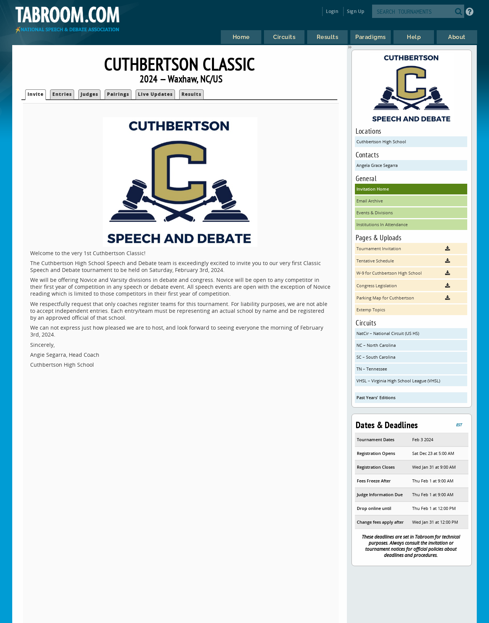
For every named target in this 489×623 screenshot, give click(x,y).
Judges (89, 94)
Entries (62, 94)
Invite (36, 94)
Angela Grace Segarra (377, 165)
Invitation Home (372, 189)
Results (191, 94)
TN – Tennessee (371, 369)
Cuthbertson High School (381, 141)
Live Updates (155, 94)
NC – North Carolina (376, 345)
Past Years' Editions (375, 397)
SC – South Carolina (375, 357)
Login (332, 11)
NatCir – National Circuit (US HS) (387, 333)
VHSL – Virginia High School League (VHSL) (398, 381)
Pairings (118, 94)
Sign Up (355, 11)
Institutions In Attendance (382, 224)
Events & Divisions (374, 212)
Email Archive (369, 201)
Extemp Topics (370, 309)
